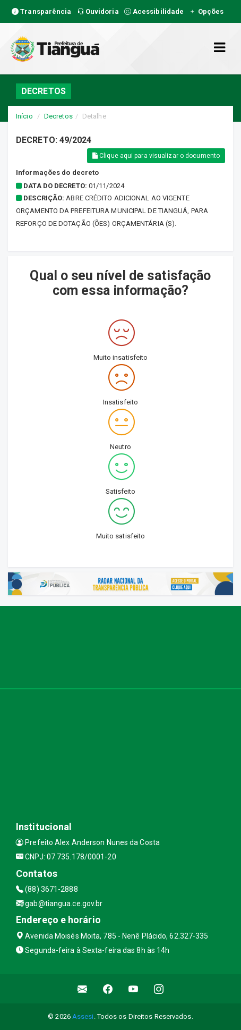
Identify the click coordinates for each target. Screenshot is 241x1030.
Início (24, 116)
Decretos (58, 116)
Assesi (83, 1016)
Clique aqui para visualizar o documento (156, 155)
